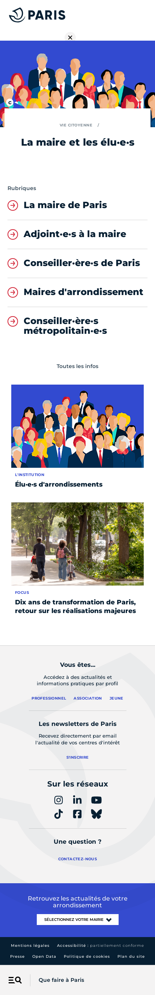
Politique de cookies (87, 956)
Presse (17, 956)
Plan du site (131, 956)
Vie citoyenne (76, 125)
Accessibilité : (100, 945)
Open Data (44, 956)
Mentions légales (30, 945)
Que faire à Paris (61, 980)
